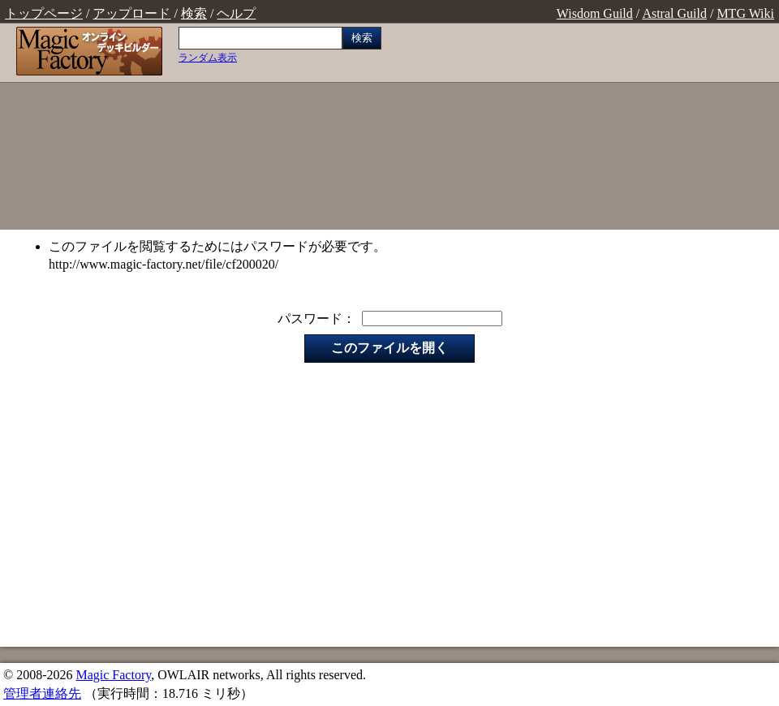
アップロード (131, 13)
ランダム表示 (208, 57)
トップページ (44, 13)
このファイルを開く (389, 348)
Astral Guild (674, 13)
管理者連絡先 (42, 693)
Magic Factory (113, 675)
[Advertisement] (584, 128)
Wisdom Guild (595, 13)
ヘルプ (236, 13)
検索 (194, 13)
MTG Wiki (745, 13)
